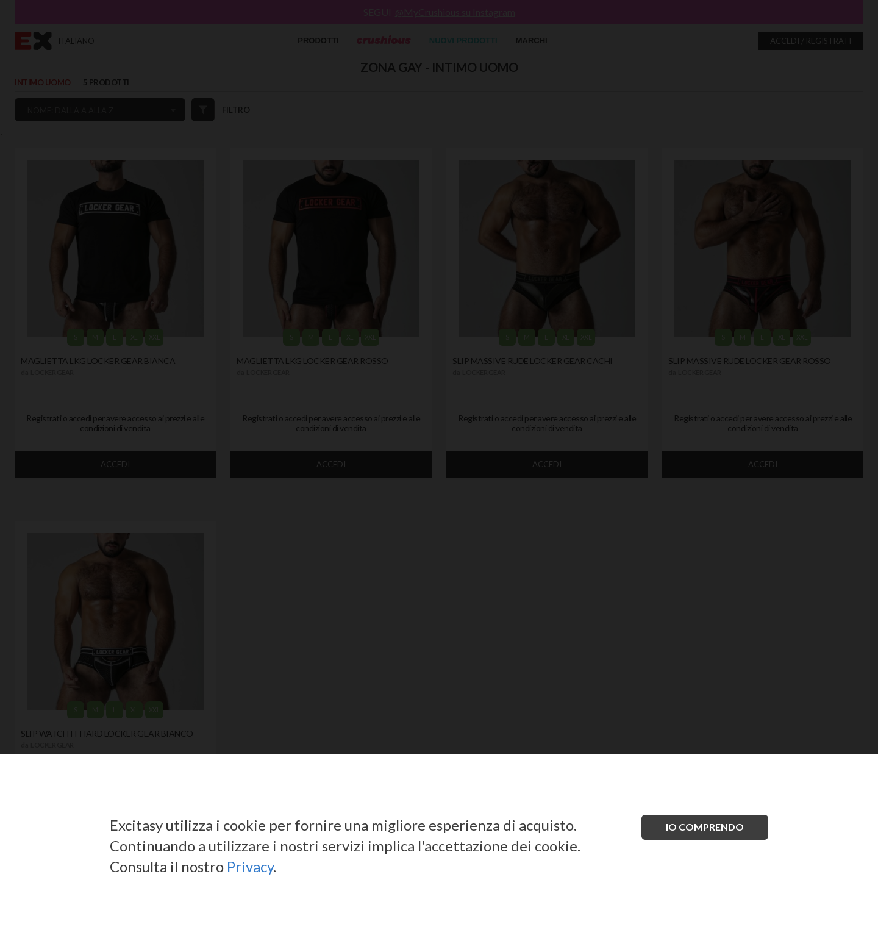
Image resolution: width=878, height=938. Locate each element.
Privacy (250, 866)
